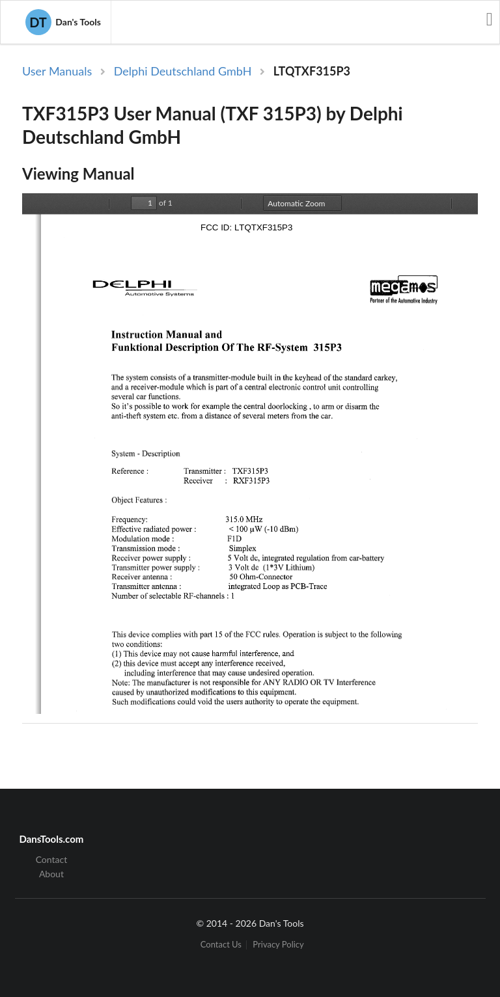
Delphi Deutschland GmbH (183, 71)
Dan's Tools (63, 22)
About (51, 873)
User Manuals (57, 71)
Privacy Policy (278, 944)
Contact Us (221, 944)
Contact (52, 859)
